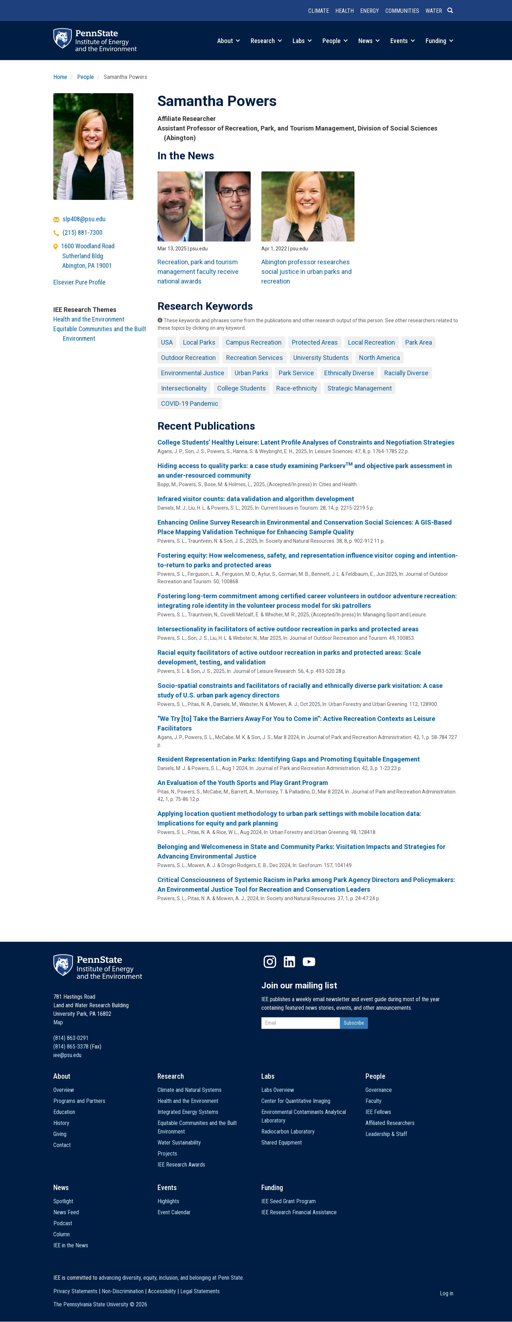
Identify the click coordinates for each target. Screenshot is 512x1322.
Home (60, 76)
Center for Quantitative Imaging (295, 1101)
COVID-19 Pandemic (189, 403)
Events (402, 40)
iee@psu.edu (67, 1055)
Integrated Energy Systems (188, 1112)
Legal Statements (200, 1291)
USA (167, 342)
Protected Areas (315, 342)
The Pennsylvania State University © (100, 1304)
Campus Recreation (254, 342)
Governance (379, 1090)
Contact (62, 1145)
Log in (446, 1293)
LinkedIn (289, 961)
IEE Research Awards (181, 1164)
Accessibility (162, 1291)
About (228, 40)
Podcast (62, 1223)
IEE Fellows (378, 1112)
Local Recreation (371, 342)
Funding (439, 40)
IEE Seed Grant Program (288, 1201)
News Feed (66, 1212)
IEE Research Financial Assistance (299, 1212)
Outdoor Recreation (188, 357)
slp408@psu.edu (84, 219)
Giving (59, 1134)
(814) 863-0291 (71, 1038)
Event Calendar (174, 1212)
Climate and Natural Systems (190, 1090)
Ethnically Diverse (349, 373)
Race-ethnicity (296, 388)
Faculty (374, 1101)
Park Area (418, 342)
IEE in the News (70, 1245)
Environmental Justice (192, 373)
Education (64, 1112)
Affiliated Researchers (390, 1123)
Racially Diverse (406, 373)
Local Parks (199, 342)
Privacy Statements (75, 1291)
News (369, 40)
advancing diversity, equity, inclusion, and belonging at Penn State (171, 1277)
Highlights (168, 1201)
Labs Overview (277, 1090)
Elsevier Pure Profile (79, 282)
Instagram (269, 961)
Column (61, 1234)
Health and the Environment (88, 319)
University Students (321, 357)
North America (379, 357)
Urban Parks (251, 373)
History (61, 1123)
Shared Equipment (281, 1142)
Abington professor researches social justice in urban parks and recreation (306, 271)
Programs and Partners (79, 1101)
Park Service (296, 373)
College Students (241, 388)
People (335, 40)
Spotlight (63, 1201)
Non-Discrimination (123, 1291)
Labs (302, 40)
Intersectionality (184, 388)
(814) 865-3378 (71, 1046)
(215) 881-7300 (82, 232)
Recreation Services (254, 357)
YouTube (309, 961)
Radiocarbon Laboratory (288, 1131)
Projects (167, 1153)
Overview (63, 1090)
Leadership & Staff (386, 1134)
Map (58, 1022)
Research (266, 40)
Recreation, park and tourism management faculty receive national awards (198, 271)
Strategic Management (359, 388)
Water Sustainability (179, 1142)
